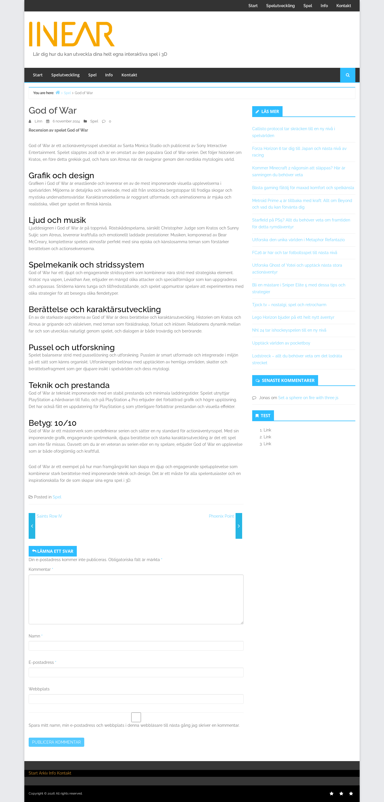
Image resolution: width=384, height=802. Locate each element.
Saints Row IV (49, 516)
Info (324, 5)
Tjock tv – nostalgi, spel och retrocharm (289, 304)
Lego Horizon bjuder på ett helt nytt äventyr (293, 317)
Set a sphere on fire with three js (308, 397)
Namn (36, 636)
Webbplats (39, 689)
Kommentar (41, 569)
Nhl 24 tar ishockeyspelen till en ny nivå (289, 330)
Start (253, 5)
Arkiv (43, 773)
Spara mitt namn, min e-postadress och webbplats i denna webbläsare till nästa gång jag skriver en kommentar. (134, 725)
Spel (307, 5)
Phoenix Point (221, 516)
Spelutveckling (280, 5)
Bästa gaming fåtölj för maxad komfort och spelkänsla (303, 187)
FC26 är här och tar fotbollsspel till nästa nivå (294, 252)
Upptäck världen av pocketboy (281, 343)
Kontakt (343, 5)
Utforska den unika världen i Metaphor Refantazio (298, 239)
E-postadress (42, 662)
